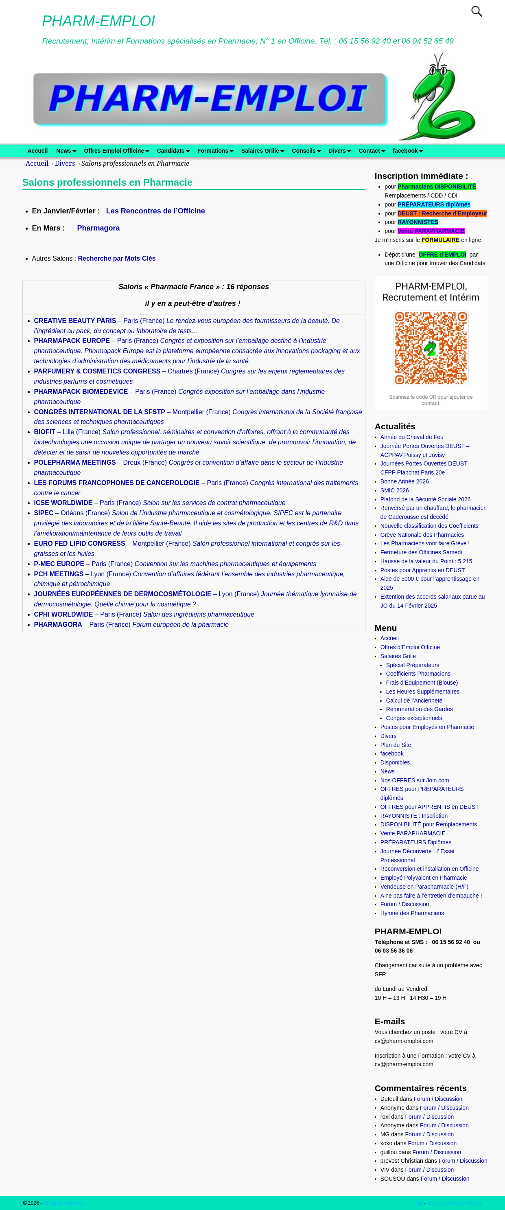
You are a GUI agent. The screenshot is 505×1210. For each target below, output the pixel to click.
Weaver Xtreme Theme (454, 1203)
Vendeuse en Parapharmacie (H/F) (424, 886)
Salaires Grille (264, 151)
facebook (409, 151)
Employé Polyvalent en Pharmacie (423, 877)
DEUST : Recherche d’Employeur (442, 213)
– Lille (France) (195, 442)
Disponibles (395, 762)
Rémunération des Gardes (419, 709)
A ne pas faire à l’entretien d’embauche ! (431, 895)
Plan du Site (395, 745)
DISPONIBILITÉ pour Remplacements (428, 824)
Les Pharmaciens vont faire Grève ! (425, 543)
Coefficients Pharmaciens (418, 673)
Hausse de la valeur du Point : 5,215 (426, 561)
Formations (217, 151)
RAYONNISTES (418, 222)
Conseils (308, 151)
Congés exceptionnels (414, 718)
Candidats (175, 151)
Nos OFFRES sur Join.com (414, 780)
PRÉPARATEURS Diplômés (416, 842)
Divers (341, 151)
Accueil (38, 150)
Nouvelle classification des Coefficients (429, 526)
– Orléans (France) (196, 523)
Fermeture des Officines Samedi (421, 552)
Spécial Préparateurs (412, 665)
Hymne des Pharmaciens (412, 913)
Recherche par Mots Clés (117, 258)
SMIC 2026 (394, 490)
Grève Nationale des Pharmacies (422, 534)
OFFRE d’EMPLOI (442, 254)
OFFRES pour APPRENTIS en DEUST (429, 807)
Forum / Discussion (404, 904)
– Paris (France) (197, 351)
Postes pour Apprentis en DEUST (422, 570)
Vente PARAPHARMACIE (431, 231)
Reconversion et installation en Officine (429, 868)
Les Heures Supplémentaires (423, 691)
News (68, 151)
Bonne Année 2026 (404, 481)
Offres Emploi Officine (118, 151)
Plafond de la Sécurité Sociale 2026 (425, 499)
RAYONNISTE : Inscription (414, 816)
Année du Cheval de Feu (412, 437)
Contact (374, 151)
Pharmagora (98, 228)
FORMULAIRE (440, 240)
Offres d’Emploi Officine (410, 647)
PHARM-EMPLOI (98, 21)
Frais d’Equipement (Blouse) (422, 682)
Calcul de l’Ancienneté (414, 700)
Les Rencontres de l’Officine (155, 211)
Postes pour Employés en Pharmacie (427, 727)
